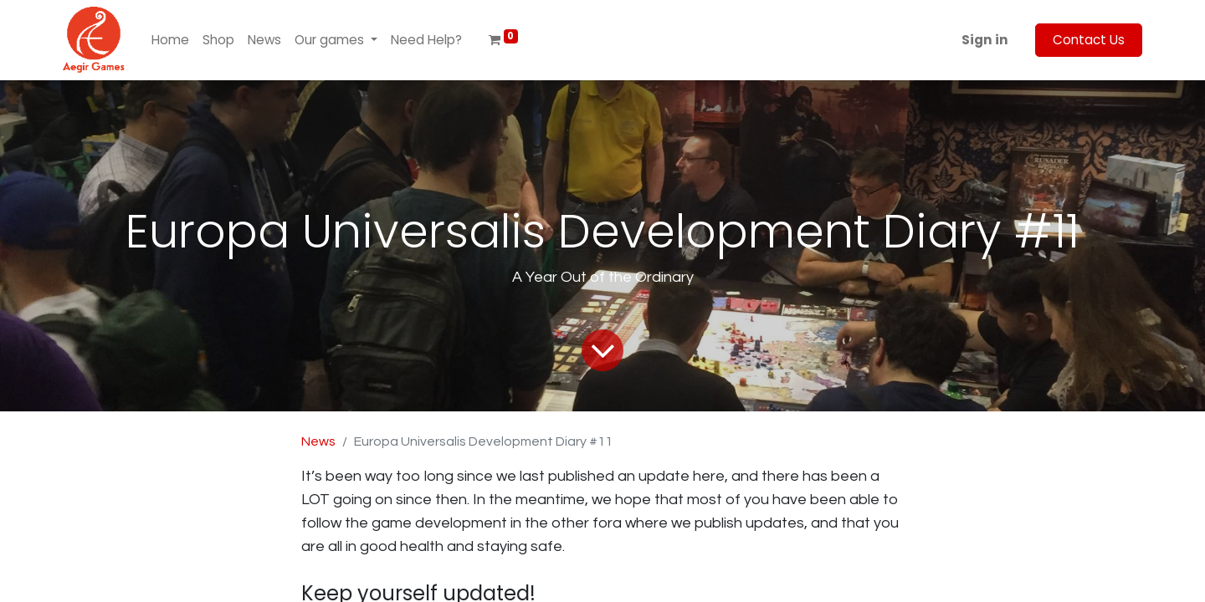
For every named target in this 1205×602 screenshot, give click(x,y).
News (318, 441)
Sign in (984, 39)
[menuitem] (170, 40)
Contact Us (1089, 39)
